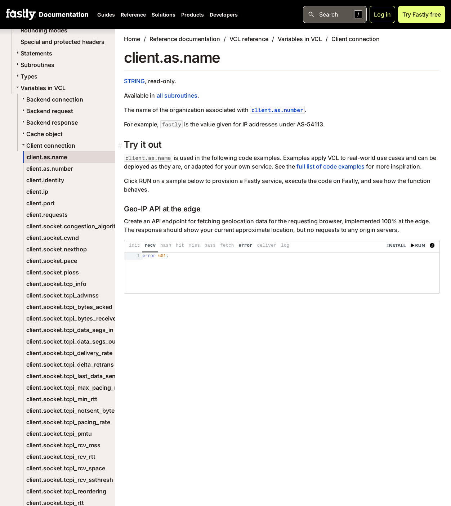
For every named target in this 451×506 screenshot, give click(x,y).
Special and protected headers (62, 41)
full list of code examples (330, 166)
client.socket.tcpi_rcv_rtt (60, 456)
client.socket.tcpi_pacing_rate (68, 422)
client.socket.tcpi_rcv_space (65, 468)
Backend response (49, 122)
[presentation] (281, 267)
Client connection (48, 145)
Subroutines (34, 64)
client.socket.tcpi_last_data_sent (72, 376)
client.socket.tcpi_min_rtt (61, 399)
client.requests (47, 214)
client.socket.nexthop (56, 249)
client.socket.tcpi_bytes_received (73, 318)
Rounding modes (44, 30)
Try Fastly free (421, 14)
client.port (40, 203)
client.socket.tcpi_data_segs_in (69, 329)
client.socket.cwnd (52, 237)
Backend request (47, 111)
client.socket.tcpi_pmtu (59, 433)
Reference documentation (184, 38)
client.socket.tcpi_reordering (66, 491)
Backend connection (52, 99)
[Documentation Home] (62, 14)
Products (192, 15)
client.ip (37, 191)
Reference (133, 15)
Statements (33, 53)
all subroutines (177, 95)
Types (26, 76)
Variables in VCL (40, 87)
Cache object (42, 134)
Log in (382, 14)
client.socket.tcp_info (56, 283)
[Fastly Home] (21, 14)
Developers (224, 15)
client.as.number (49, 168)
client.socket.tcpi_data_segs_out (72, 341)
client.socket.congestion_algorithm (75, 226)
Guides (106, 15)
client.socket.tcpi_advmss (62, 295)
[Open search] (335, 14)
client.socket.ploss (52, 272)
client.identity (45, 180)
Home (132, 38)
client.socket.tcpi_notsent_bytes (72, 410)
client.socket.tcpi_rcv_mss (63, 445)
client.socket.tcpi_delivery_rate (69, 353)
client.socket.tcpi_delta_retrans (70, 364)
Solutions (163, 15)
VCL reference (248, 38)
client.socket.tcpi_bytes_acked (69, 306)
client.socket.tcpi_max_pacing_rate (75, 387)
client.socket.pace (51, 260)
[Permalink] (121, 145)
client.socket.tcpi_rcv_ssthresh (69, 479)
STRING (134, 81)
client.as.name (47, 157)
